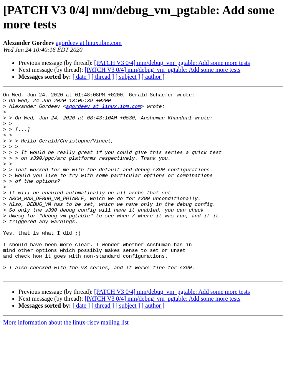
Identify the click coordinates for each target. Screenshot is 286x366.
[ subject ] (128, 76)
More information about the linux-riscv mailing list (66, 359)
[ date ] (81, 76)
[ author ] (153, 76)
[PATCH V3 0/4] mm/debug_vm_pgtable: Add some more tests (172, 63)
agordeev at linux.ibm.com (89, 43)
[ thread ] (102, 76)
